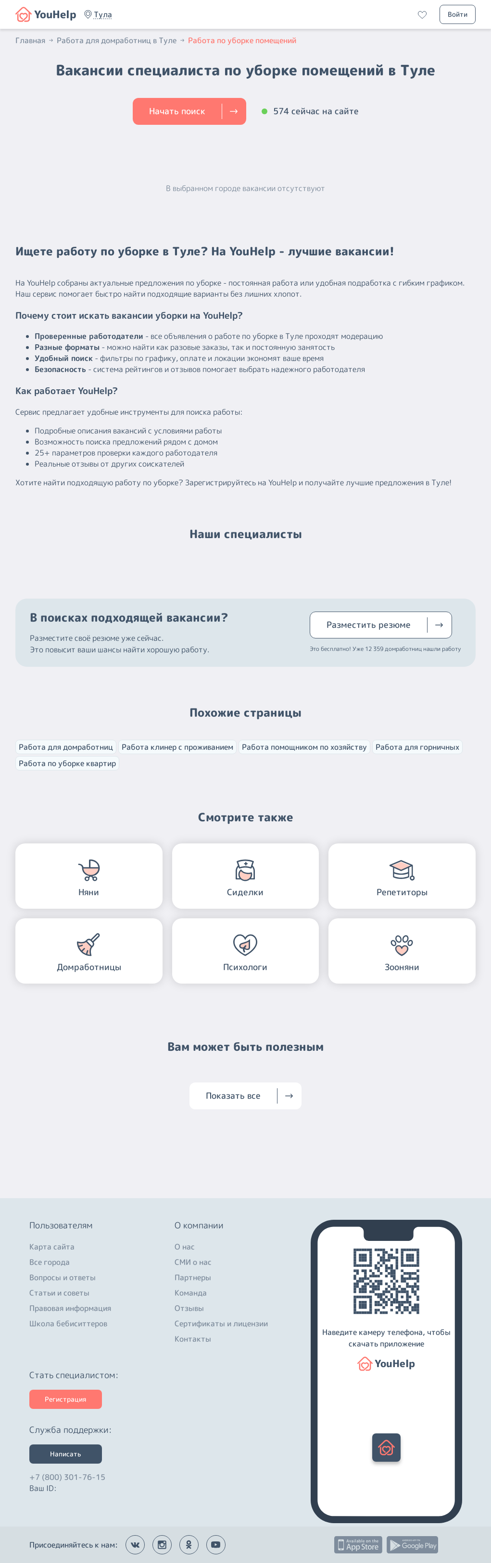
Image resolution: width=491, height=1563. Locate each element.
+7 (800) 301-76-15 (67, 1474)
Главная (35, 40)
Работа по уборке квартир (67, 763)
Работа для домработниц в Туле (121, 40)
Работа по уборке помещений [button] (242, 40)
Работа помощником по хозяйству (304, 747)
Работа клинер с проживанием (177, 747)
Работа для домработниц (66, 747)
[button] (103, 14)
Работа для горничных (417, 747)
